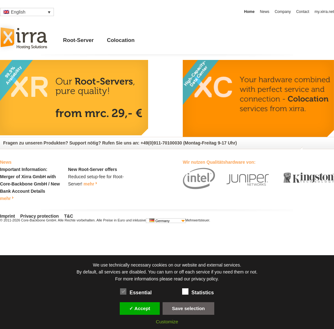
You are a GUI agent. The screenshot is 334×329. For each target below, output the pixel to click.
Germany (159, 221)
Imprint (7, 216)
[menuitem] (27, 12)
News (264, 11)
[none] (27, 12)
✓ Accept (139, 308)
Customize (167, 321)
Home (249, 11)
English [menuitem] (18, 12)
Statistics (198, 291)
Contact (302, 11)
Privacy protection (39, 216)
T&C (68, 216)
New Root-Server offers (92, 169)
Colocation (121, 40)
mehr (5, 198)
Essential (136, 291)
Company (283, 11)
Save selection (188, 308)
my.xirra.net (324, 11)
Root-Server (78, 40)
